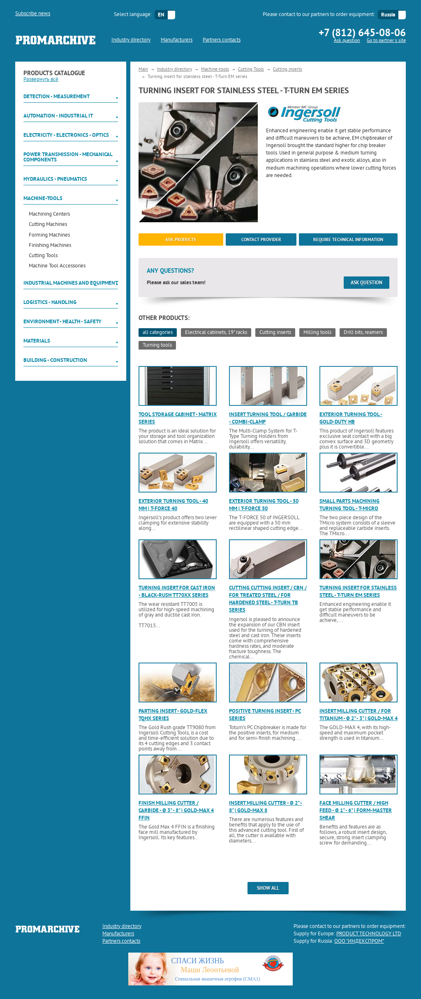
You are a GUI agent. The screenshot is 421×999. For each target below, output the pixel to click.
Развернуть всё (40, 79)
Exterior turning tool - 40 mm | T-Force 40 (173, 504)
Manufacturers (176, 40)
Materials (36, 340)
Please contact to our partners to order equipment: (319, 15)
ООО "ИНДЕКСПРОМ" (359, 941)
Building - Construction (55, 360)
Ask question (347, 41)
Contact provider (261, 239)
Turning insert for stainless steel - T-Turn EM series (358, 591)
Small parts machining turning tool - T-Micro (349, 504)
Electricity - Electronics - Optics (66, 135)
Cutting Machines (48, 225)
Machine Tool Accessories (57, 266)
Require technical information (348, 239)
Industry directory (130, 40)
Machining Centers (49, 214)
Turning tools (157, 345)
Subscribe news (32, 14)
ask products (180, 239)
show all (268, 888)
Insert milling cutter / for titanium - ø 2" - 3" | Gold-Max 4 (358, 714)
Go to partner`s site (386, 41)
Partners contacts (222, 40)
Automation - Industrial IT (58, 115)
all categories (158, 332)
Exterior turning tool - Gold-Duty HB (350, 418)
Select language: (133, 15)
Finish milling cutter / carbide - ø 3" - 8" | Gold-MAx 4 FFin (176, 810)
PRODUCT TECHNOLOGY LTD (368, 934)
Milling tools (317, 332)
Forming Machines (49, 235)
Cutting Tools (43, 256)
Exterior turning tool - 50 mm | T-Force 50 (263, 504)
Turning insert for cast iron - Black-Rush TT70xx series (177, 591)
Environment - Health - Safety (62, 321)
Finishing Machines (50, 246)
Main (143, 69)
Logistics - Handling (49, 302)
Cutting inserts (287, 69)
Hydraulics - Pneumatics (55, 179)
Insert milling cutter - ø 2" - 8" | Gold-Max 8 (265, 806)
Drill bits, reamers (363, 332)
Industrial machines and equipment (70, 282)
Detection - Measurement (56, 96)
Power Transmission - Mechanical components (67, 157)
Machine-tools (42, 198)
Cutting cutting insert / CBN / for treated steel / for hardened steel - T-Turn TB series (268, 599)
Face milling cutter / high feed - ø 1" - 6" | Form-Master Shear (355, 810)
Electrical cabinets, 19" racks (216, 332)
